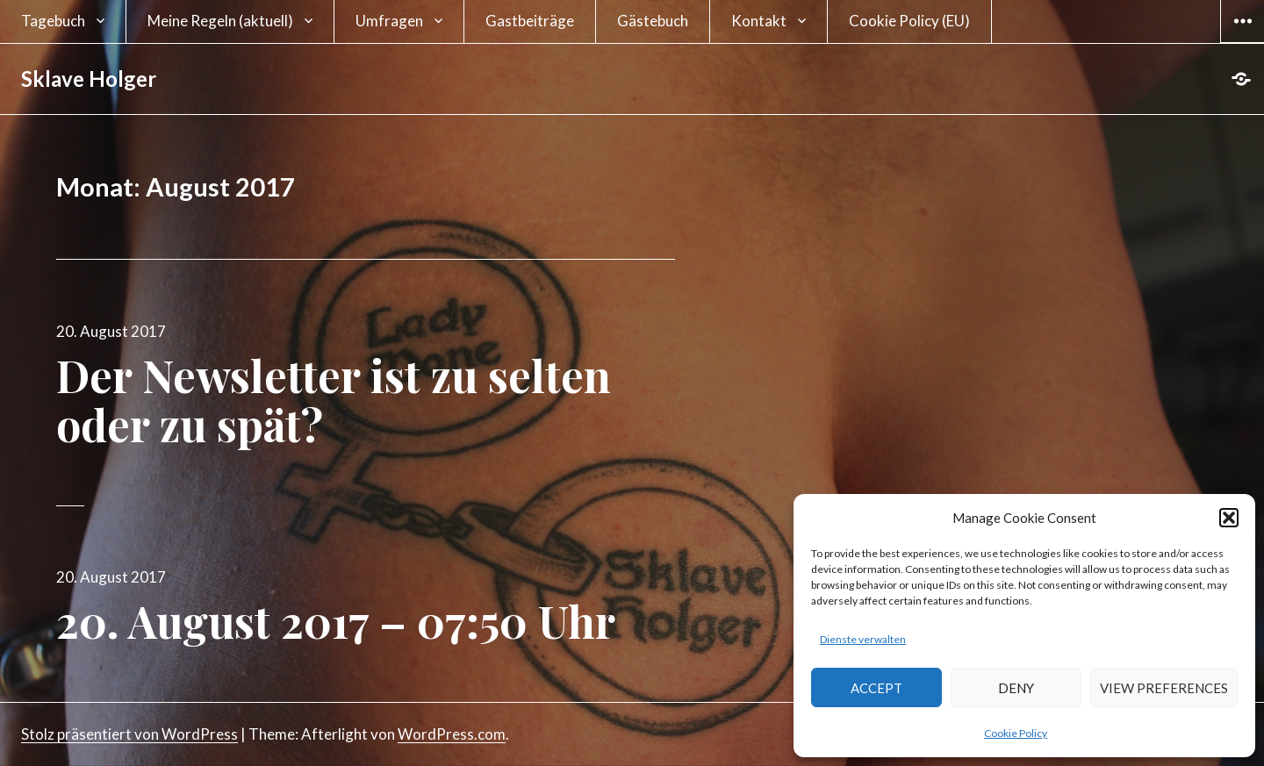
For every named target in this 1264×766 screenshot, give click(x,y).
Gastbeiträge (529, 20)
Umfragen (389, 20)
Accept (876, 688)
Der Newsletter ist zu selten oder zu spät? (333, 400)
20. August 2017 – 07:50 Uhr (335, 620)
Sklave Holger (88, 78)
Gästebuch (652, 20)
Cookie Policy (1015, 733)
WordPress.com (452, 734)
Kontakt (758, 20)
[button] (1229, 517)
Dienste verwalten (863, 639)
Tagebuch (53, 20)
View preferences (1164, 688)
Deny (1016, 688)
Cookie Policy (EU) (909, 20)
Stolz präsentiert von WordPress (129, 734)
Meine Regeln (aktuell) (220, 20)
